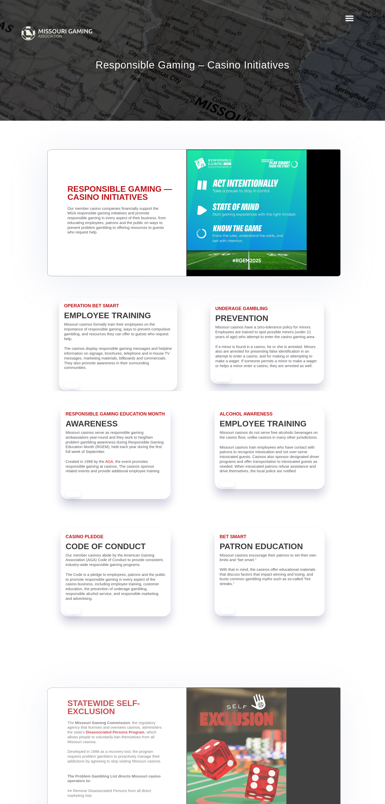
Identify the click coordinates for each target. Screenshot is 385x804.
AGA (109, 462)
